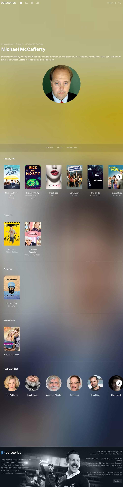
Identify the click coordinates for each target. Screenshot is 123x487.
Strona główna (7, 44)
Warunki (114, 458)
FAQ (105, 454)
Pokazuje (20, 44)
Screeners (110, 463)
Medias (101, 463)
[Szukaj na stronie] (119, 3)
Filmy (60, 148)
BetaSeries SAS (92, 463)
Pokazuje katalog (103, 452)
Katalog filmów (116, 452)
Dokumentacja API (96, 454)
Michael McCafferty (34, 44)
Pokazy (49, 148)
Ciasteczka (105, 458)
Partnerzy (71, 148)
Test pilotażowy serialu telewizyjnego (97, 465)
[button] (12, 387)
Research (118, 463)
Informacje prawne (92, 458)
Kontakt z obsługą (115, 454)
